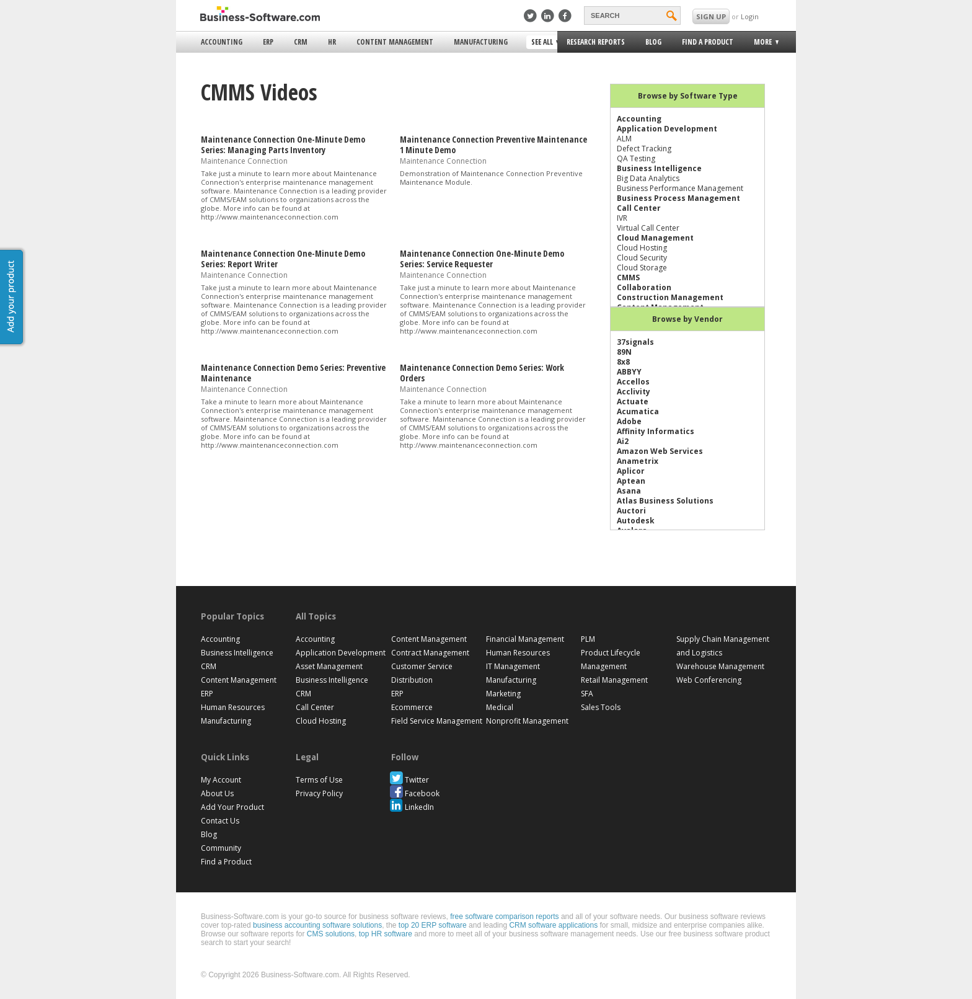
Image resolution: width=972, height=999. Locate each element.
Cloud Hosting (642, 247)
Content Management (394, 42)
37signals (635, 342)
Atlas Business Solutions (665, 500)
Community (221, 848)
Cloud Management (655, 238)
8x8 (623, 362)
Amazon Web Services (660, 451)
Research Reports (596, 42)
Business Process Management (678, 198)
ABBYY (629, 371)
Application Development (667, 128)
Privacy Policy (319, 793)
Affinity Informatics (655, 431)
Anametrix (637, 461)
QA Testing (636, 158)
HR (332, 42)
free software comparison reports (504, 916)
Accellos (633, 381)
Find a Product (707, 42)
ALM (624, 138)
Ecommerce (412, 707)
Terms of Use (319, 780)
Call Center (639, 208)
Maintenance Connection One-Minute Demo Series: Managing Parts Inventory (283, 144)
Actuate (632, 401)
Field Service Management (436, 721)
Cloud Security (642, 257)
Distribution (412, 680)
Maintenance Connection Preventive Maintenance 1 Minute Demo (493, 144)
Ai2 (623, 441)
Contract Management (430, 652)
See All (543, 43)
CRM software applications (553, 925)
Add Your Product (232, 807)
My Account (221, 780)
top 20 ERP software (433, 925)
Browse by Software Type (688, 96)
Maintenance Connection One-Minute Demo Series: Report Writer (283, 258)
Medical (499, 707)
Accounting (221, 42)
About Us (217, 793)
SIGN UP (711, 16)
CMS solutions (331, 934)
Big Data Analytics (648, 178)
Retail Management (614, 680)
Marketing (503, 693)
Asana (629, 491)
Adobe (629, 421)
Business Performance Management (680, 188)
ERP (268, 42)
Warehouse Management (720, 666)
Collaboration (644, 287)
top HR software (385, 934)
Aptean (631, 481)
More (761, 44)
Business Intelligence (659, 168)
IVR (622, 218)
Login (750, 16)
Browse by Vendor (687, 319)
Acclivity (633, 391)
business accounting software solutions (317, 925)
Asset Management (329, 666)
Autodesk (636, 520)
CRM (300, 42)
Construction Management (670, 297)
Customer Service (422, 666)
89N (624, 352)
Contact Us (220, 820)
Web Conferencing (708, 680)
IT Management (513, 666)
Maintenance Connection (244, 160)
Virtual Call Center (648, 228)
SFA (587, 693)
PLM (588, 639)
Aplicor (631, 471)
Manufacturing (481, 42)
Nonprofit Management (527, 721)
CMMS (628, 277)
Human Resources (233, 707)
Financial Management (525, 639)
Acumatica (638, 411)
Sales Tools (601, 707)
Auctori (631, 510)
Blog (653, 42)
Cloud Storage (642, 267)
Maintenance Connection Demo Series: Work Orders (482, 373)
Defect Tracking (644, 148)
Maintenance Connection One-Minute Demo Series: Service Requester (482, 258)
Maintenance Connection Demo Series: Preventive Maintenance (293, 373)
